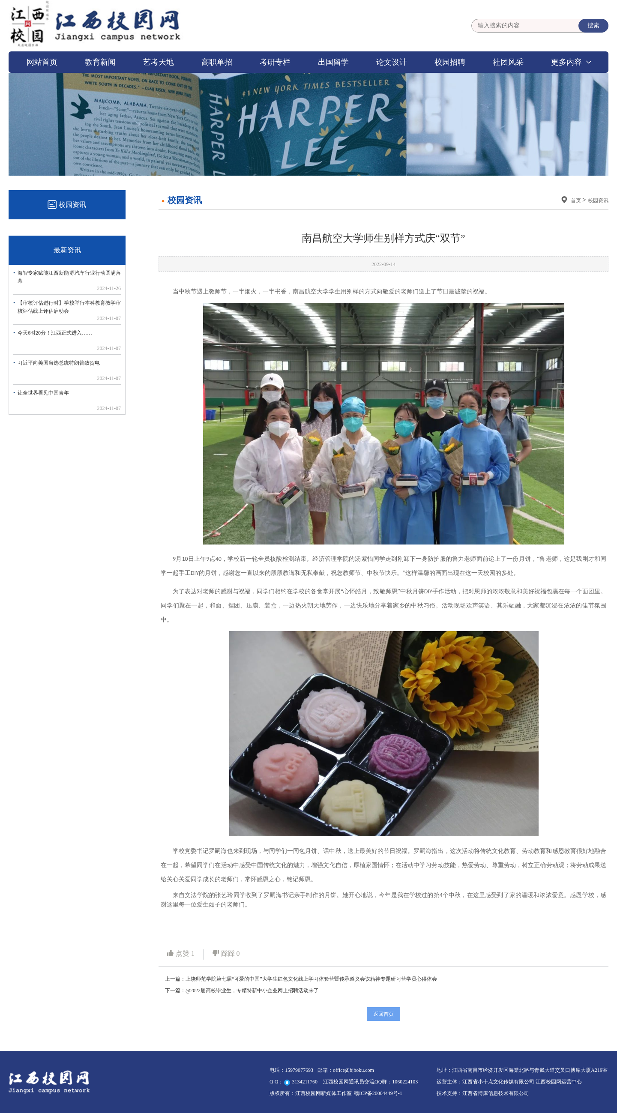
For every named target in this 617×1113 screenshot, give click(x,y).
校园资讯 (598, 200)
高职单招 (216, 62)
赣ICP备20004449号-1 (378, 1093)
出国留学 (333, 62)
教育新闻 (100, 62)
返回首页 (383, 1014)
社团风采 (508, 62)
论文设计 (391, 62)
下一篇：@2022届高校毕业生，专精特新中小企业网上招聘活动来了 (242, 990)
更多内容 (566, 62)
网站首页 (42, 62)
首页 (576, 200)
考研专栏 (275, 62)
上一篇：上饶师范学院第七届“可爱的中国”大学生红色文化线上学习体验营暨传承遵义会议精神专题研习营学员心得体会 (301, 979)
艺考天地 (158, 62)
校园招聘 (449, 62)
